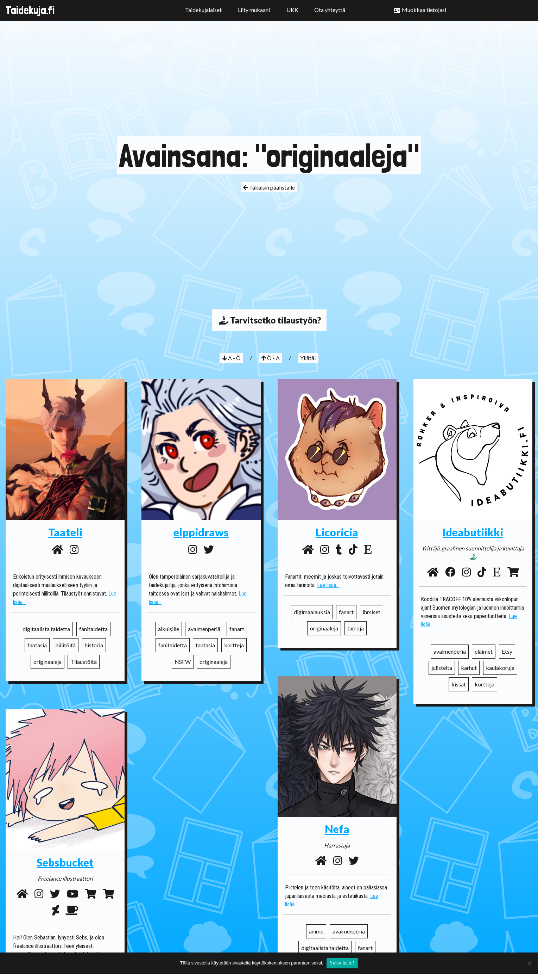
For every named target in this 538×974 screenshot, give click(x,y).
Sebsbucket (65, 862)
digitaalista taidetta (46, 628)
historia (94, 645)
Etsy (507, 651)
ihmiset (371, 612)
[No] (529, 963)
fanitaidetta (93, 628)
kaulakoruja (500, 667)
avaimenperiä (204, 628)
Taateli (65, 532)
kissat (458, 684)
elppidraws (201, 532)
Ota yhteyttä (329, 9)
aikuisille (168, 628)
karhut (469, 667)
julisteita (441, 667)
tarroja (355, 628)
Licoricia (337, 532)
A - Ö (231, 358)
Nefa (337, 828)
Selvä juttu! (342, 963)
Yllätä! (308, 358)
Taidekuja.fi (30, 10)
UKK (292, 9)
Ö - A (270, 358)
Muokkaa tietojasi (424, 9)
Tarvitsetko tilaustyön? (269, 320)
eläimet (484, 651)
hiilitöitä (66, 645)
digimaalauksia (312, 612)
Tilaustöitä (83, 661)
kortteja (234, 645)
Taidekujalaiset (203, 9)
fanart (236, 628)
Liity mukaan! (254, 9)
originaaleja (47, 661)
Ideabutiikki (473, 532)
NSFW (183, 661)
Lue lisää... (328, 585)
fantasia (37, 645)
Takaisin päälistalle (269, 187)
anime (316, 931)
